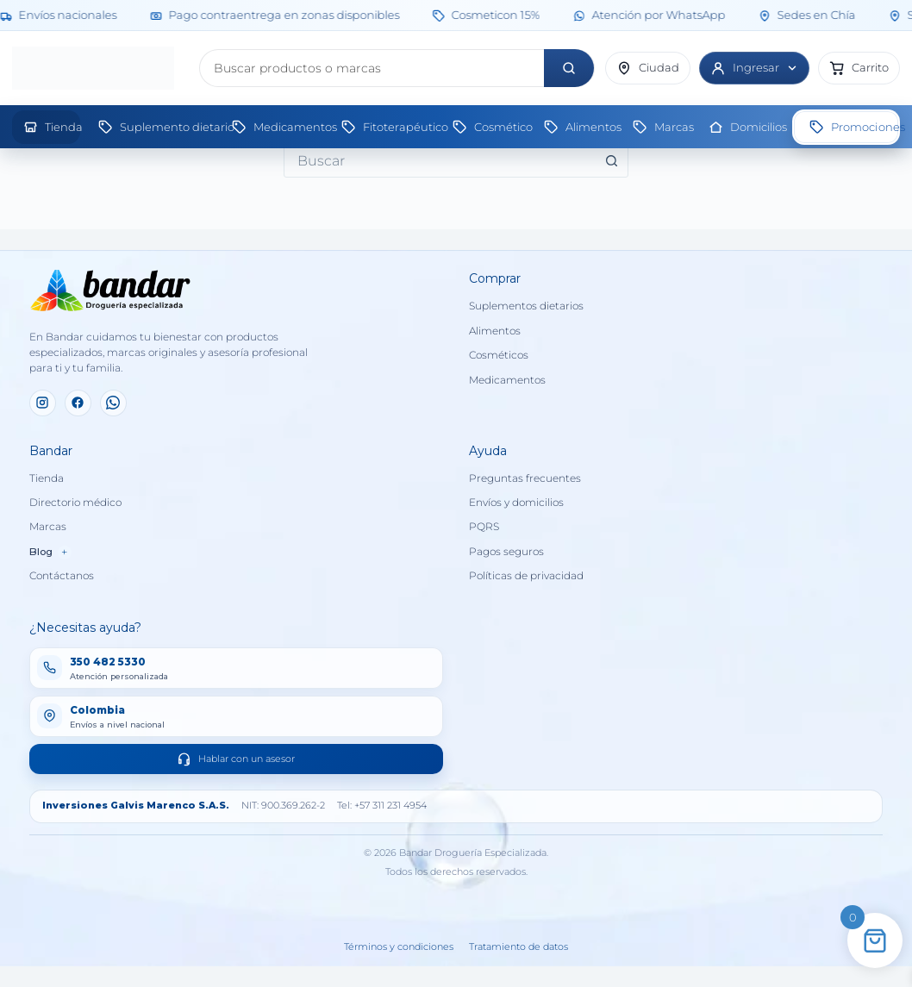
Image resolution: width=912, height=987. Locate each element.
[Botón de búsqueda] (611, 160)
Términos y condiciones (398, 947)
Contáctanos (61, 576)
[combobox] (439, 160)
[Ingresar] (754, 68)
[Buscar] (569, 68)
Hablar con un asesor (236, 759)
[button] (859, 68)
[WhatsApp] (113, 403)
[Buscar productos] (372, 68)
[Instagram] (42, 403)
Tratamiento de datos (518, 947)
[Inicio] (100, 68)
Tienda (46, 478)
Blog (50, 552)
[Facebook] (78, 403)
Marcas (47, 527)
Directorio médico (75, 503)
